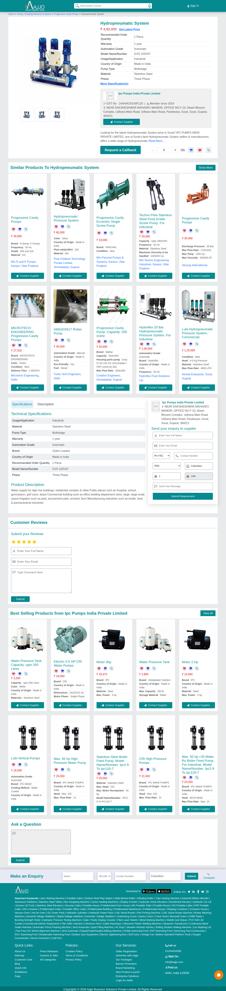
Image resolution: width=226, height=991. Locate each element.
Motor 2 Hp (190, 660)
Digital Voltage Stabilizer (70, 915)
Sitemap (19, 954)
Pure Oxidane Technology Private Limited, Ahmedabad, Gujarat (69, 261)
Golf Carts (133, 933)
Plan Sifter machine (71, 922)
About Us (20, 949)
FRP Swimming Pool (161, 929)
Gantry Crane (145, 915)
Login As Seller (124, 978)
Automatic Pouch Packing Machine (52, 925)
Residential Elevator (180, 900)
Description (45, 402)
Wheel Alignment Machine (46, 929)
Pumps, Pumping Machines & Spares (34, 12)
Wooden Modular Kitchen (140, 925)
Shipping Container (177, 907)
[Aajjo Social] (189, 889)
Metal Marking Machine (152, 918)
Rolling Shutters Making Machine (173, 925)
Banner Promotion (126, 962)
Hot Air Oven (38, 911)
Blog (17, 962)
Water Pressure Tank (154, 660)
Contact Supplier (123, 120)
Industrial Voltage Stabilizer (40, 915)
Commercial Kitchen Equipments (42, 922)
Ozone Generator (40, 936)
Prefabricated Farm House (115, 904)
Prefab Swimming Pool (135, 929)
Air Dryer (120, 925)
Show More (206, 166)
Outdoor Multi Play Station (99, 897)
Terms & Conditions (77, 954)
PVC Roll (194, 918)
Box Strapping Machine (76, 900)
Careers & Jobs (49, 954)
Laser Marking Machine (52, 897)
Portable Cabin (75, 897)
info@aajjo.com (174, 960)
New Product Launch (128, 970)
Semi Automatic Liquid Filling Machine (93, 925)
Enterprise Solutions (127, 974)
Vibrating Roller (145, 897)
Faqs (17, 974)
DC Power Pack (56, 911)
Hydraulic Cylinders (76, 911)
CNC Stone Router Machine (177, 911)
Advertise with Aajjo (127, 954)
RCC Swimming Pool (26, 933)
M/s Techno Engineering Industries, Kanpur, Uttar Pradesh (154, 262)
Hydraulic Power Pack (101, 911)
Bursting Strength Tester (28, 918)
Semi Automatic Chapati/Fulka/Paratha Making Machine (91, 929)
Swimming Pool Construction (189, 929)
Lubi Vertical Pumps (25, 756)
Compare (209, 875)
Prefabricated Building (100, 907)
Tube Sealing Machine (168, 897)
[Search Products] (75, 5)
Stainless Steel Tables (50, 900)
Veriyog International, (195, 263)
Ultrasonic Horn (92, 922)
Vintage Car (147, 933)
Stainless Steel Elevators (49, 904)
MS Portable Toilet (141, 904)
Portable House (91, 904)
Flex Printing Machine (148, 911)
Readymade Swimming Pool (54, 933)
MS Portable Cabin (182, 904)
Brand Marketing (125, 966)
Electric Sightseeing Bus (113, 933)
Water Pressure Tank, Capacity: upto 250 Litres (26, 663)
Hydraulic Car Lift (202, 900)
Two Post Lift (23, 929)
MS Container (30, 907)
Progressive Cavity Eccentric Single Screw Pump (110, 220)
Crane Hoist (161, 915)
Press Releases (49, 949)
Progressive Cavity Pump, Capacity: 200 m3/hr (112, 330)
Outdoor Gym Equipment (84, 933)
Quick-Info (20, 966)
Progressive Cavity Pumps (66, 12)
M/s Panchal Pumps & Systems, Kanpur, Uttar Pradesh (111, 260)
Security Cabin (73, 904)
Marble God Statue (177, 918)
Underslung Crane (127, 915)
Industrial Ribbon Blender (195, 897)
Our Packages (124, 958)
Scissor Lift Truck (25, 904)
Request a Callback (120, 148)
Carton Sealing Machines (104, 900)
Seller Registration (126, 949)
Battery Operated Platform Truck (173, 933)
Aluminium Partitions (26, 900)
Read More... (156, 139)
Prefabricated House (154, 907)
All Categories (48, 958)
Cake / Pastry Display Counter (99, 918)
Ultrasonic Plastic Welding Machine (142, 922)
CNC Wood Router (125, 911)
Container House (198, 907)
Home (11, 12)
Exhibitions (21, 970)
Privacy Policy (74, 958)
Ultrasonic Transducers (175, 922)
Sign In (193, 5)
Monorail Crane (178, 915)
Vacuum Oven (22, 911)
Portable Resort (161, 904)
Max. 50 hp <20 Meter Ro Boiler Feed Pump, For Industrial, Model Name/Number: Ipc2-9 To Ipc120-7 (198, 763)
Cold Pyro (56, 936)
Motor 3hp (104, 660)
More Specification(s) (114, 82)
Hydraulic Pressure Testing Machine (61, 918)
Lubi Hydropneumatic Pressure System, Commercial (197, 331)
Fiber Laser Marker (127, 918)
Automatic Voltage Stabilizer (100, 915)
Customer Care (23, 958)
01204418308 (173, 949)
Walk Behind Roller (125, 897)
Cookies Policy (74, 949)
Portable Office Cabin (74, 907)
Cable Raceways (112, 922)
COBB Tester (195, 915)
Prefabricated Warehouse (127, 907)
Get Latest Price (129, 27)
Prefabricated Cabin (50, 907)
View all (208, 611)
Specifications (22, 402)
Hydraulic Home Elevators (153, 900)
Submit (20, 597)
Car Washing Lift (202, 925)
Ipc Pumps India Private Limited (139, 91)
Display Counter (128, 900)
